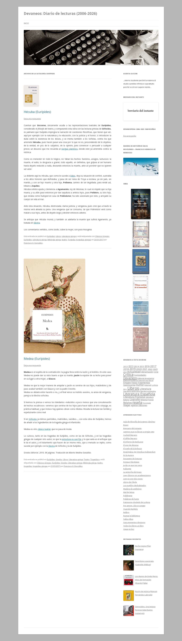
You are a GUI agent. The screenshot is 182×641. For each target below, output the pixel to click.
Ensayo (127, 382)
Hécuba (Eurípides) (37, 112)
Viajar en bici (128, 529)
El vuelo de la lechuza (132, 448)
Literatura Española (139, 394)
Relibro (126, 512)
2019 (132, 369)
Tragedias (94, 459)
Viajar (126, 405)
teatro (64, 239)
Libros (58, 236)
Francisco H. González (33, 243)
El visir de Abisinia (130, 445)
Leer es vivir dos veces (133, 478)
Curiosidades (140, 375)
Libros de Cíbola (130, 482)
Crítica (128, 374)
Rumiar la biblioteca (131, 515)
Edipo (72, 175)
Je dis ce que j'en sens (132, 465)
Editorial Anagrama (145, 378)
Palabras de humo (131, 499)
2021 (144, 369)
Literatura (145, 388)
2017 (153, 366)
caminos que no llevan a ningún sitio (138, 431)
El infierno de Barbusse (133, 442)
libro (125, 389)
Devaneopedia (129, 136)
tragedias (28, 466)
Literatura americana (131, 391)
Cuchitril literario (130, 435)
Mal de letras (128, 492)
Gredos (59, 459)
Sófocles (33, 419)
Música (144, 399)
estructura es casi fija (71, 439)
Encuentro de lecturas (132, 458)
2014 (136, 366)
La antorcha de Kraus (132, 472)
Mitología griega (54, 239)
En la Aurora (128, 455)
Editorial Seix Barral (145, 380)
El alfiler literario (130, 438)
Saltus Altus (128, 519)
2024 (125, 372)
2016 (147, 366)
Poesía (151, 400)
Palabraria (127, 495)
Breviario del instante (132, 428)
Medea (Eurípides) (37, 358)
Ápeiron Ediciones (139, 405)
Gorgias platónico (69, 149)
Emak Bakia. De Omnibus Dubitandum (139, 452)
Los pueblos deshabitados (134, 485)
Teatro (87, 459)
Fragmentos (144, 382)
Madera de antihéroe (132, 489)
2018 (126, 369)
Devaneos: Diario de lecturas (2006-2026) (60, 13)
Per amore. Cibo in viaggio (134, 505)
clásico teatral (44, 429)
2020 (139, 369)
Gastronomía (129, 385)
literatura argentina (148, 391)
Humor (140, 385)
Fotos (134, 382)
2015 (142, 366)
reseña (137, 402)
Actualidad (134, 371)
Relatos (127, 402)
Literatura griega (69, 236)
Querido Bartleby (130, 509)
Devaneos (130, 378)
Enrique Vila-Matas (131, 462)
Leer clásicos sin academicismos (137, 475)
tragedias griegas (83, 239)
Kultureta (127, 468)
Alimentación (147, 372)
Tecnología (147, 403)
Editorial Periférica (130, 380)
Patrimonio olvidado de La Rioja (136, 502)
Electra (37, 222)
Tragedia (71, 239)
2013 (130, 366)
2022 (150, 369)
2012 (125, 366)
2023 (155, 369)
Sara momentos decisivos (134, 522)
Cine (156, 371)
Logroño (135, 399)
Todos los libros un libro (133, 526)
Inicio (26, 23)
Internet (147, 385)
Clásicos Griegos (102, 236)
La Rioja (155, 385)
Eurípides (51, 236)
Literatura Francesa (134, 397)
